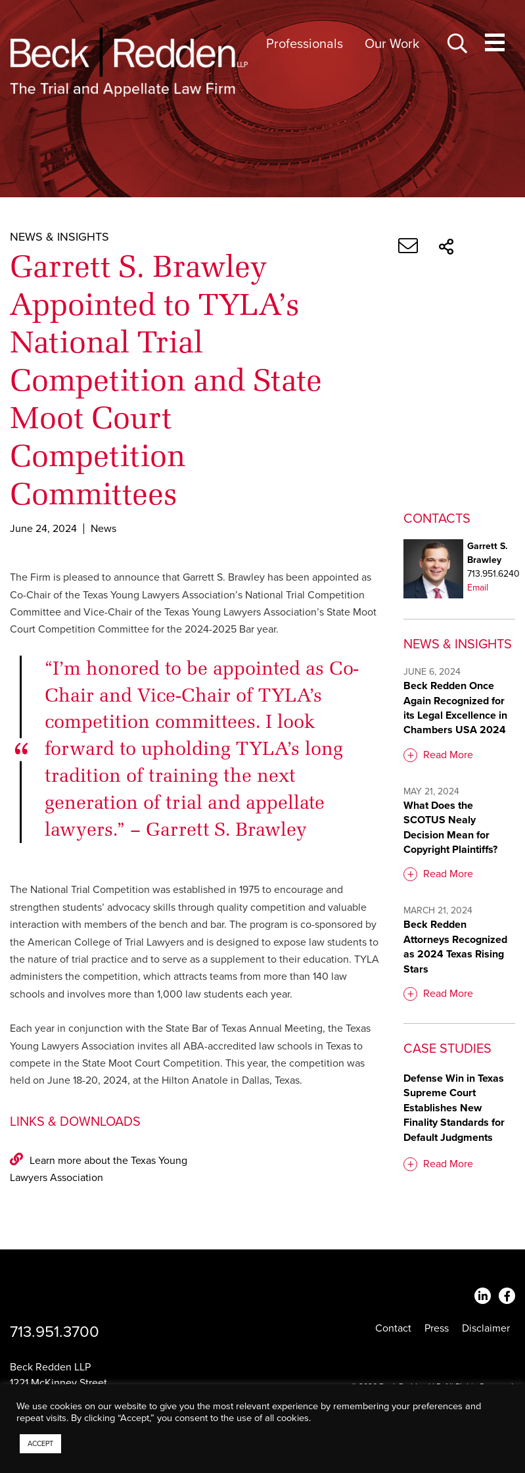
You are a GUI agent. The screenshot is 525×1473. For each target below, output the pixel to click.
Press (436, 1328)
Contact (393, 1328)
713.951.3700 (54, 1331)
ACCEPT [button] (40, 1443)
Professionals (304, 44)
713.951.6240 (493, 573)
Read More (448, 754)
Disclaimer (486, 1328)
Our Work (392, 44)
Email (477, 587)
